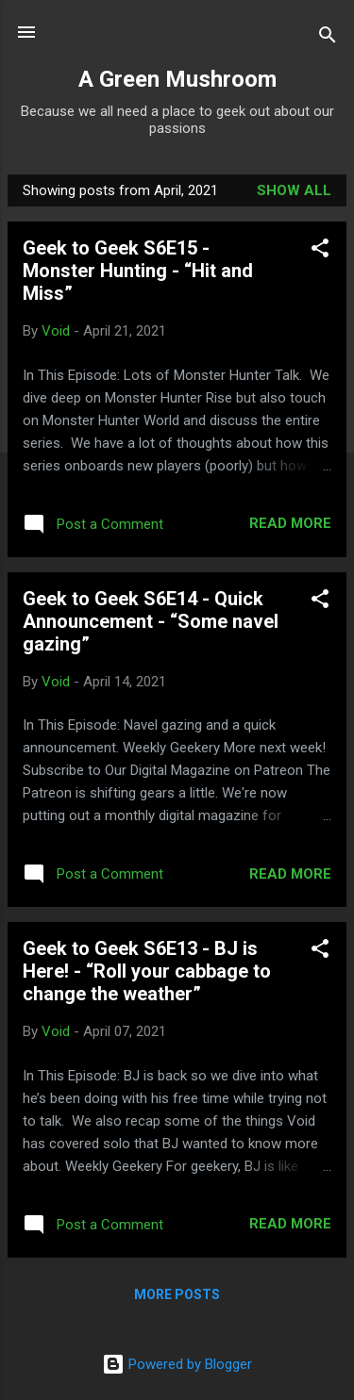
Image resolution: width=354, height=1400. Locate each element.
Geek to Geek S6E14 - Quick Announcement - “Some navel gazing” (150, 621)
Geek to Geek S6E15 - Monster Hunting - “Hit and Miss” (138, 271)
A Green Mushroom (177, 79)
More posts (177, 1294)
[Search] (327, 38)
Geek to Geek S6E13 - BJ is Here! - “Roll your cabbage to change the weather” (147, 971)
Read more (290, 523)
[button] (320, 251)
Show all (294, 190)
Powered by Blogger (177, 1364)
